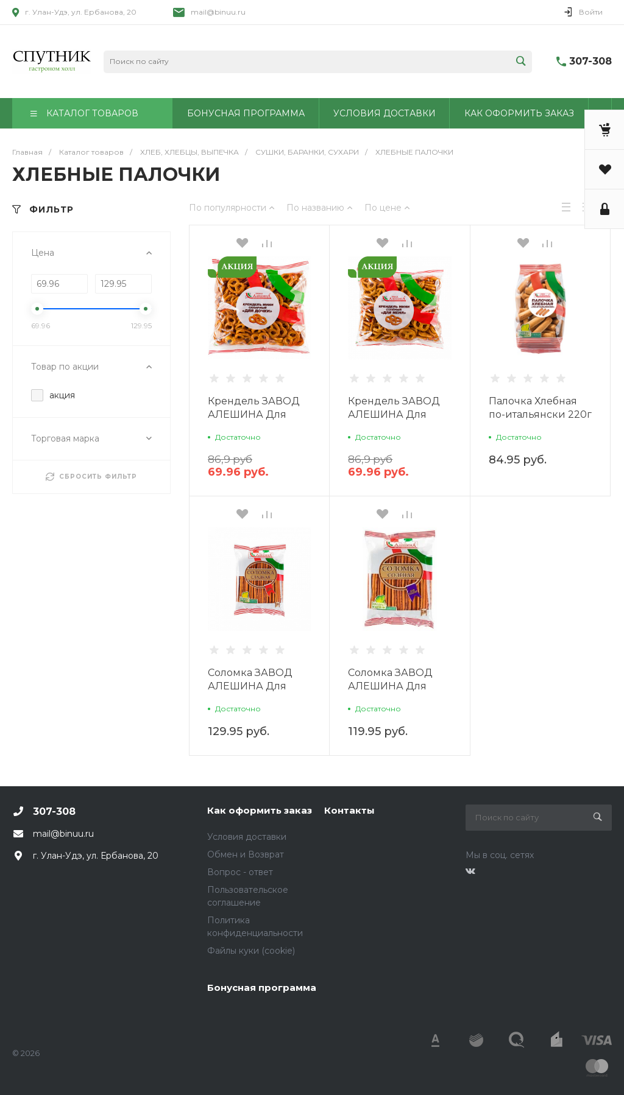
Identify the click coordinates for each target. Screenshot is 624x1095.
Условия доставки (246, 836)
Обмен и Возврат (245, 854)
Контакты (349, 810)
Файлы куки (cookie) (251, 950)
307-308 (590, 61)
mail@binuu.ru (218, 11)
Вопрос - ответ (240, 872)
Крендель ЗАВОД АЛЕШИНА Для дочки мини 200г (254, 414)
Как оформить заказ (259, 810)
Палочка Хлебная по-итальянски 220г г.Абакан (540, 414)
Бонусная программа (261, 987)
